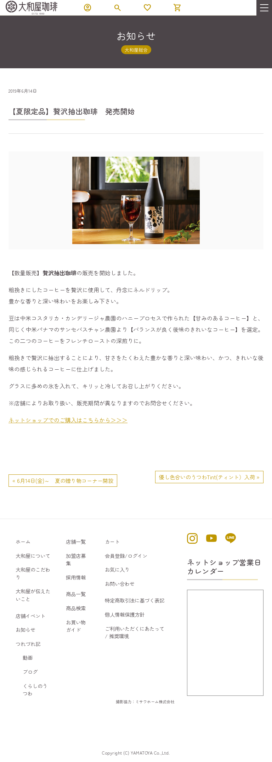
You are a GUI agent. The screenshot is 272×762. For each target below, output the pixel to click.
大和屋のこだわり (33, 573)
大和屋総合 (136, 49)
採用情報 (76, 577)
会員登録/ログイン (126, 555)
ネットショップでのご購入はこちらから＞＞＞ (68, 420)
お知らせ (25, 629)
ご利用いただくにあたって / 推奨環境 (134, 632)
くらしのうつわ (35, 689)
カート (112, 541)
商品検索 (76, 608)
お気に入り (117, 569)
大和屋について (33, 555)
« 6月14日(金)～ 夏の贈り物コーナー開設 (62, 480)
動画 (28, 657)
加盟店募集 (76, 559)
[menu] (264, 8)
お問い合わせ (120, 583)
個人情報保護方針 (124, 614)
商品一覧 (76, 594)
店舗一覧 (76, 541)
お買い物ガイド (76, 626)
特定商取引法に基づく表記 (134, 600)
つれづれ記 (28, 643)
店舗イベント (30, 615)
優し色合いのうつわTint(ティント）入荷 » (209, 477)
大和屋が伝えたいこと (33, 594)
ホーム (23, 541)
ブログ (30, 671)
